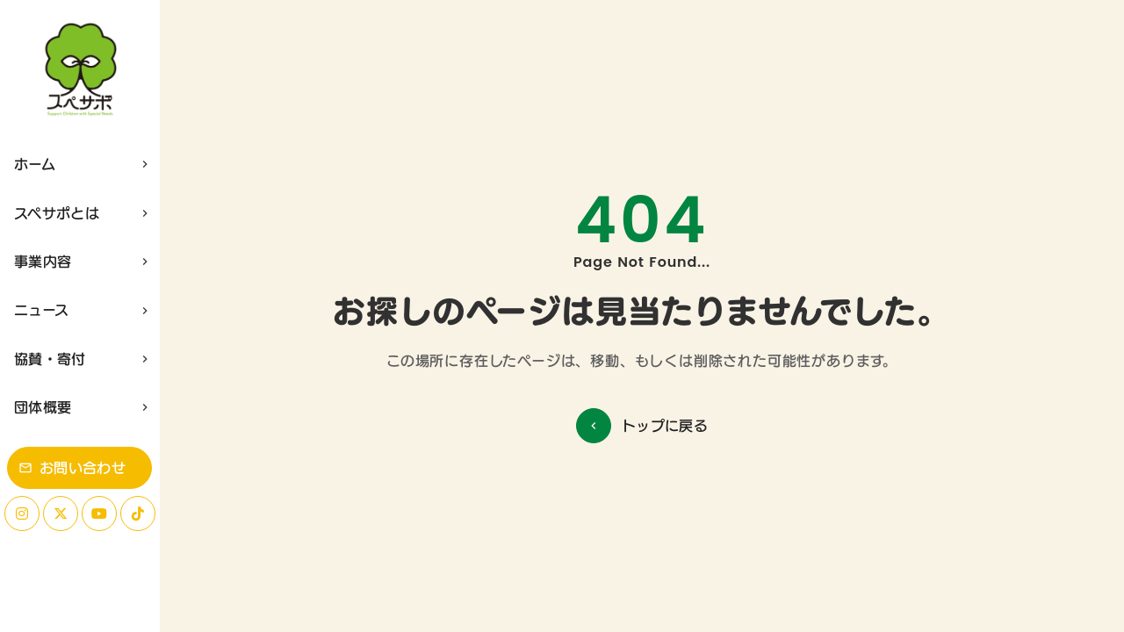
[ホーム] (79, 70)
